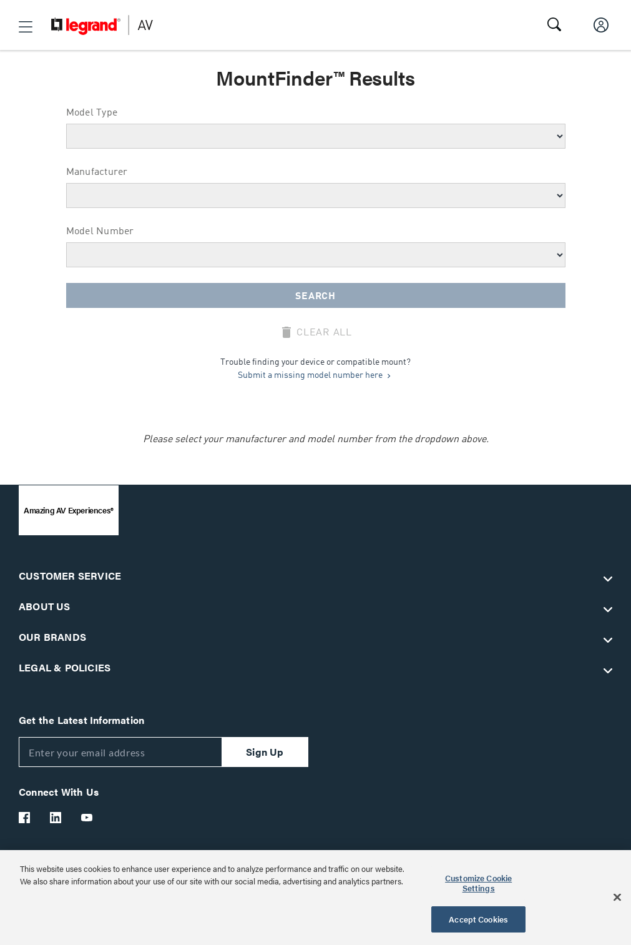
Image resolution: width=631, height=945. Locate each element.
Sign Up (264, 752)
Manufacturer (97, 172)
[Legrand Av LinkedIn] (56, 817)
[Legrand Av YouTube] (87, 817)
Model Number (100, 232)
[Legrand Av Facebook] (25, 817)
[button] (25, 26)
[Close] (617, 897)
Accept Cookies (478, 919)
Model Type (92, 113)
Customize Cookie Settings (478, 883)
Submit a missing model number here (315, 375)
